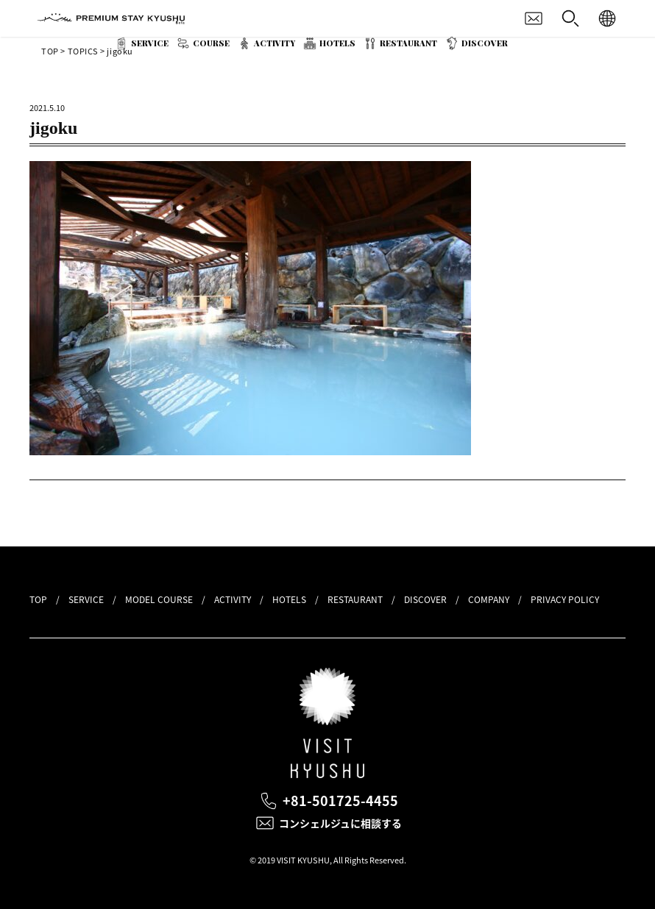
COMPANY (488, 599)
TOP (38, 599)
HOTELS (337, 43)
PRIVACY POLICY (565, 599)
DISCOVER (484, 43)
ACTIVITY (274, 43)
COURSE (211, 43)
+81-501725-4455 (340, 800)
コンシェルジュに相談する (340, 823)
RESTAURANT (408, 43)
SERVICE (150, 43)
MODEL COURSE (159, 599)
